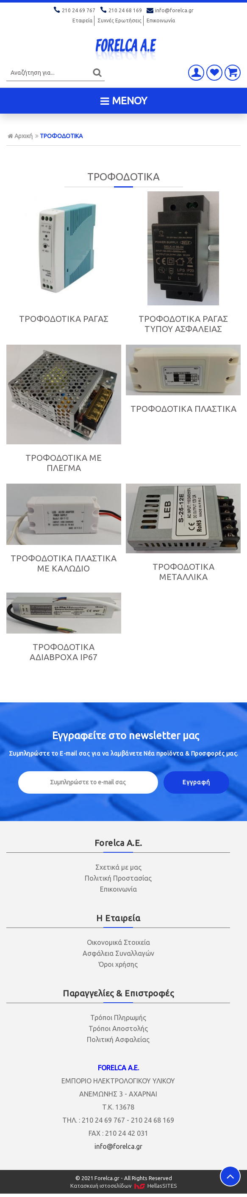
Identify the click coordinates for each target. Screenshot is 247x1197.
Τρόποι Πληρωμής (118, 1017)
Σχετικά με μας (118, 867)
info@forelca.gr (170, 10)
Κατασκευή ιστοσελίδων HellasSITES (123, 1186)
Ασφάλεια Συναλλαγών (118, 953)
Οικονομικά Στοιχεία (118, 942)
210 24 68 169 (121, 10)
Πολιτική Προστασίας (118, 878)
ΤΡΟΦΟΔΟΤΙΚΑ (61, 136)
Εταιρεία (82, 20)
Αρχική (20, 136)
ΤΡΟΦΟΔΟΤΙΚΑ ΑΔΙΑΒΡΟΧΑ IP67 (63, 652)
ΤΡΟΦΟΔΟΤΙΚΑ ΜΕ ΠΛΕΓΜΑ (63, 463)
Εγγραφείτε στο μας (125, 735)
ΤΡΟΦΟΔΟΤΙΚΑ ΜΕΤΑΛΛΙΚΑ (183, 572)
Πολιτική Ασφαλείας (118, 1039)
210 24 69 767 (75, 10)
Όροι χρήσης (118, 964)
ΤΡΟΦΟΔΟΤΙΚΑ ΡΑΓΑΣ (63, 319)
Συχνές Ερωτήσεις (119, 20)
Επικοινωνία (161, 20)
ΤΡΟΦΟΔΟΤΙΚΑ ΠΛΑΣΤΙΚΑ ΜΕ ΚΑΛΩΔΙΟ (64, 563)
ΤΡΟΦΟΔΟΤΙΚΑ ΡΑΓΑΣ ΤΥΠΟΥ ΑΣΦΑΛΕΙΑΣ (183, 324)
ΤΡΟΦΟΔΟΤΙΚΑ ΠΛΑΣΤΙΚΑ (183, 409)
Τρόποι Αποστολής (118, 1028)
